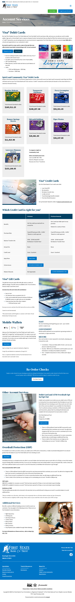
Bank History (42, 574)
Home (4, 22)
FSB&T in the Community (46, 572)
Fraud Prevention (7, 576)
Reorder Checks (6, 570)
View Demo (18, 51)
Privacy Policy (26, 589)
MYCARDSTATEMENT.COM (35, 265)
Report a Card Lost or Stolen (8, 573)
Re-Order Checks (37, 379)
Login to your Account (65, 11)
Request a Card (7, 51)
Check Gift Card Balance (20, 290)
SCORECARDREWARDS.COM (59, 272)
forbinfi (48, 597)
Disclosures (24, 570)
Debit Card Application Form (36, 155)
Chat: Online (52, 11)
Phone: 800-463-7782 (67, 548)
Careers (41, 570)
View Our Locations (67, 550)
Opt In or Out (43, 423)
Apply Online (32, 258)
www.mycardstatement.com (64, 202)
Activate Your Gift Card (8, 290)
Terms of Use (33, 589)
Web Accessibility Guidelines (45, 589)
